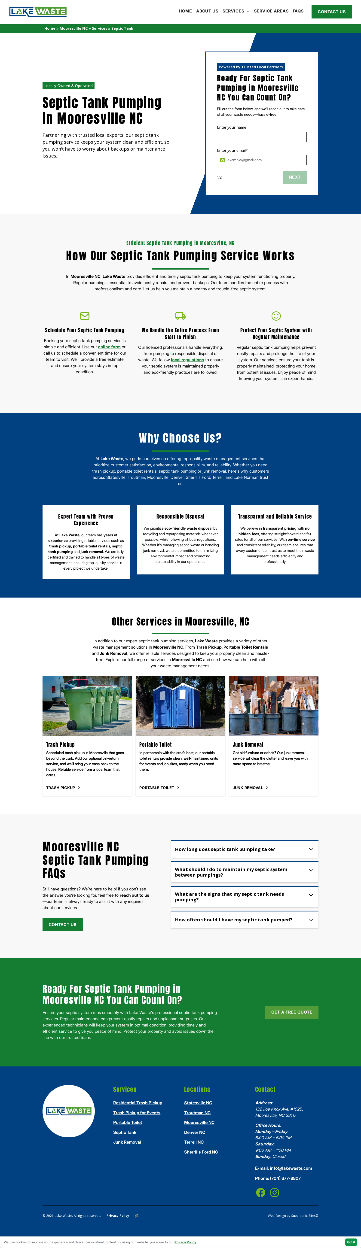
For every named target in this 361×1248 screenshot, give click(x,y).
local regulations (187, 359)
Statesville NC (198, 1102)
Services (233, 11)
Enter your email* (232, 150)
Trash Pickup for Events (136, 1112)
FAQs (298, 11)
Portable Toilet (127, 1122)
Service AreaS (271, 11)
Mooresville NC (199, 1122)
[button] (236, 11)
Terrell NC (194, 1142)
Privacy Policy (118, 1215)
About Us (207, 11)
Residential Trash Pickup (137, 1102)
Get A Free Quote (291, 1012)
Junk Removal (127, 1142)
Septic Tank (124, 1132)
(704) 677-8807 (278, 1178)
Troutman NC (197, 1112)
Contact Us (63, 924)
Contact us (332, 11)
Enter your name (231, 127)
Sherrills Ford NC (201, 1151)
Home (185, 11)
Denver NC (194, 1132)
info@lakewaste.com (283, 1168)
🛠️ (137, 1215)
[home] (38, 12)
